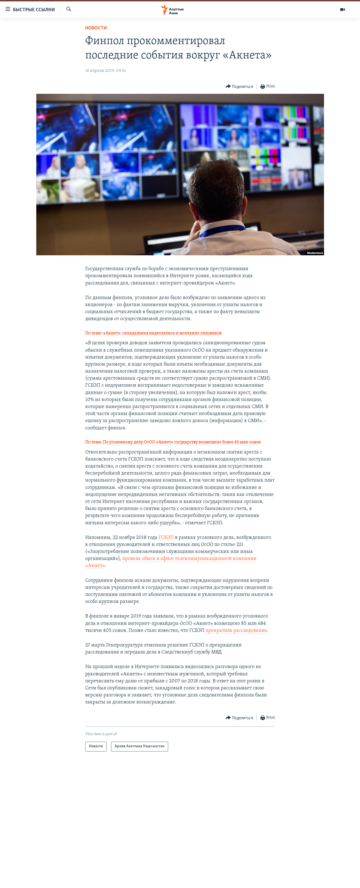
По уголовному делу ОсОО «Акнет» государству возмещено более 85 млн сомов (182, 442)
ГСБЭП (167, 537)
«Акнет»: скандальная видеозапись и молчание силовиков (162, 333)
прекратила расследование (236, 630)
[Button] (239, 86)
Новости (96, 28)
